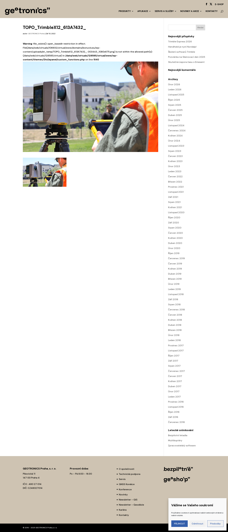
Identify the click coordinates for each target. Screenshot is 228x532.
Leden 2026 (174, 89)
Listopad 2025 (176, 94)
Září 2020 (173, 222)
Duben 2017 (174, 386)
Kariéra (123, 509)
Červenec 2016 (176, 422)
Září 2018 (173, 299)
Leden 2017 (174, 396)
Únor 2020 (174, 248)
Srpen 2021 (174, 202)
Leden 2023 (174, 171)
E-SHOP (219, 4)
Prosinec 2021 (176, 186)
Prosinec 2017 (176, 345)
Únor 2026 (174, 84)
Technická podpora (129, 474)
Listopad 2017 (176, 350)
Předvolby (215, 523)
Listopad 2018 (176, 294)
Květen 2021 (175, 207)
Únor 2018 (173, 335)
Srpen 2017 (174, 365)
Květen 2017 (175, 381)
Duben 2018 (174, 325)
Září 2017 (173, 360)
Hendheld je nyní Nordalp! (182, 46)
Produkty (125, 11)
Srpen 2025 (174, 104)
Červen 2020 (175, 232)
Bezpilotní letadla (177, 435)
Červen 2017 (175, 376)
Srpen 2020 (174, 227)
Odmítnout (197, 523)
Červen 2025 (175, 110)
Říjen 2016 (173, 411)
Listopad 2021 (176, 191)
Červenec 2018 (176, 309)
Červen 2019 (175, 263)
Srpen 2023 (174, 151)
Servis (122, 479)
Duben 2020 (175, 243)
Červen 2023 (175, 156)
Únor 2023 (174, 166)
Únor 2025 (174, 120)
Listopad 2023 (176, 145)
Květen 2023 (175, 161)
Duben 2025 (175, 115)
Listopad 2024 (176, 125)
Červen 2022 (175, 176)
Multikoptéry (175, 440)
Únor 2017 (173, 391)
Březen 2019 (175, 278)
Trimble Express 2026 (180, 41)
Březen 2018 (175, 330)
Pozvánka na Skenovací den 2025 (186, 56)
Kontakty (212, 11)
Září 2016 (173, 417)
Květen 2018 (175, 319)
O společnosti (126, 468)
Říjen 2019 (173, 253)
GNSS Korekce (127, 484)
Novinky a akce (189, 11)
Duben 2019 (174, 273)
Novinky (123, 494)
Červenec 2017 (176, 371)
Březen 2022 (175, 181)
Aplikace (142, 11)
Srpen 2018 (174, 304)
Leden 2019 (174, 289)
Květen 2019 (175, 268)
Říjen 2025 (174, 99)
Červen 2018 (175, 314)
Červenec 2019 (176, 258)
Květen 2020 (175, 238)
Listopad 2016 (176, 406)
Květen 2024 (175, 135)
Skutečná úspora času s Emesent (186, 62)
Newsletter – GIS (128, 499)
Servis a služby (164, 11)
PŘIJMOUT (179, 523)
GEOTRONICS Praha (36, 33)
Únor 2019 (173, 283)
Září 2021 (173, 197)
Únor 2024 (174, 140)
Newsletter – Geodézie (131, 504)
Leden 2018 (174, 340)
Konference (125, 489)
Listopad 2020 (176, 212)
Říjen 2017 (173, 355)
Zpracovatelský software (182, 445)
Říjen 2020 (174, 217)
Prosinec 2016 (176, 401)
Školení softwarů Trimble (181, 51)
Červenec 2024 (177, 130)
